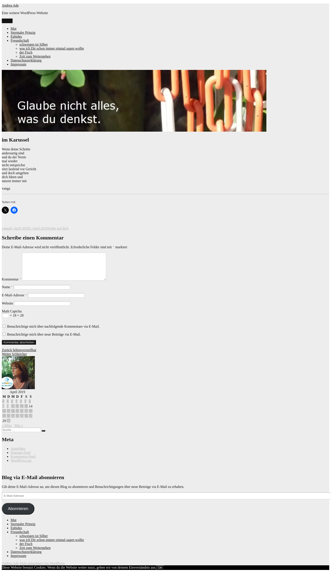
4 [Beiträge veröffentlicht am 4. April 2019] (16, 407)
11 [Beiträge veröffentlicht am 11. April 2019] (17, 411)
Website (7, 308)
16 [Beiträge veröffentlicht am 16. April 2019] (8, 416)
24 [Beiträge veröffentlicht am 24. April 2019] (13, 421)
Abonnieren (18, 514)
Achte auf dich (58, 228)
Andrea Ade (10, 5)
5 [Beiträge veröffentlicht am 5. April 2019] (21, 407)
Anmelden (18, 454)
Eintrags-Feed (20, 458)
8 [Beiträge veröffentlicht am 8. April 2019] (3, 411)
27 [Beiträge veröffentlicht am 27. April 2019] (26, 421)
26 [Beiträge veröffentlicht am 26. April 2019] (22, 421)
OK (160, 573)
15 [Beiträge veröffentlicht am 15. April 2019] (4, 416)
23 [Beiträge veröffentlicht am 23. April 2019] (8, 421)
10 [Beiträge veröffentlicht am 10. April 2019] (13, 411)
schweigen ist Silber (33, 44)
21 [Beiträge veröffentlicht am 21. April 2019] (30, 416)
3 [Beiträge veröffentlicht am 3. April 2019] (12, 407)
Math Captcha (12, 316)
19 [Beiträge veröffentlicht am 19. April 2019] (22, 416)
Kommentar (11, 284)
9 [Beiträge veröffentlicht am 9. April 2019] (8, 411)
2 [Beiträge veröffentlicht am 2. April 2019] (8, 407)
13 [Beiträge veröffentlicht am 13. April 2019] (26, 411)
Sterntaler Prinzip (23, 32)
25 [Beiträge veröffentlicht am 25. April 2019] (17, 421)
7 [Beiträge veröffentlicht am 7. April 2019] (30, 407)
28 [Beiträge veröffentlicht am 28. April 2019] (30, 421)
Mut (14, 28)
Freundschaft (20, 40)
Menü (7, 20)
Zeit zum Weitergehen (34, 56)
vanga (6, 228)
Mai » (19, 431)
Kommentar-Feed (23, 462)
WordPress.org (21, 466)
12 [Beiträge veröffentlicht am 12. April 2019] (22, 411)
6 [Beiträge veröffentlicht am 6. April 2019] (25, 407)
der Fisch (25, 52)
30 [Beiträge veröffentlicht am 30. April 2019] (8, 426)
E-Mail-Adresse (14, 300)
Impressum (18, 64)
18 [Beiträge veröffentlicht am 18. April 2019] (17, 416)
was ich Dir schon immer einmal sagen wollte (51, 48)
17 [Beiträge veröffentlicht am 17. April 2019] (13, 416)
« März (7, 431)
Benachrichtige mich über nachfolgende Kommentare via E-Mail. (53, 332)
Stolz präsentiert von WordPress (42, 568)
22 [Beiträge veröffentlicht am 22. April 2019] (4, 421)
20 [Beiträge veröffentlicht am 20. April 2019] (26, 416)
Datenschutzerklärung (26, 60)
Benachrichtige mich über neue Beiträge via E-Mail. (44, 340)
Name (7, 292)
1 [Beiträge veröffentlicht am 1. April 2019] (3, 407)
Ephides (16, 36)
